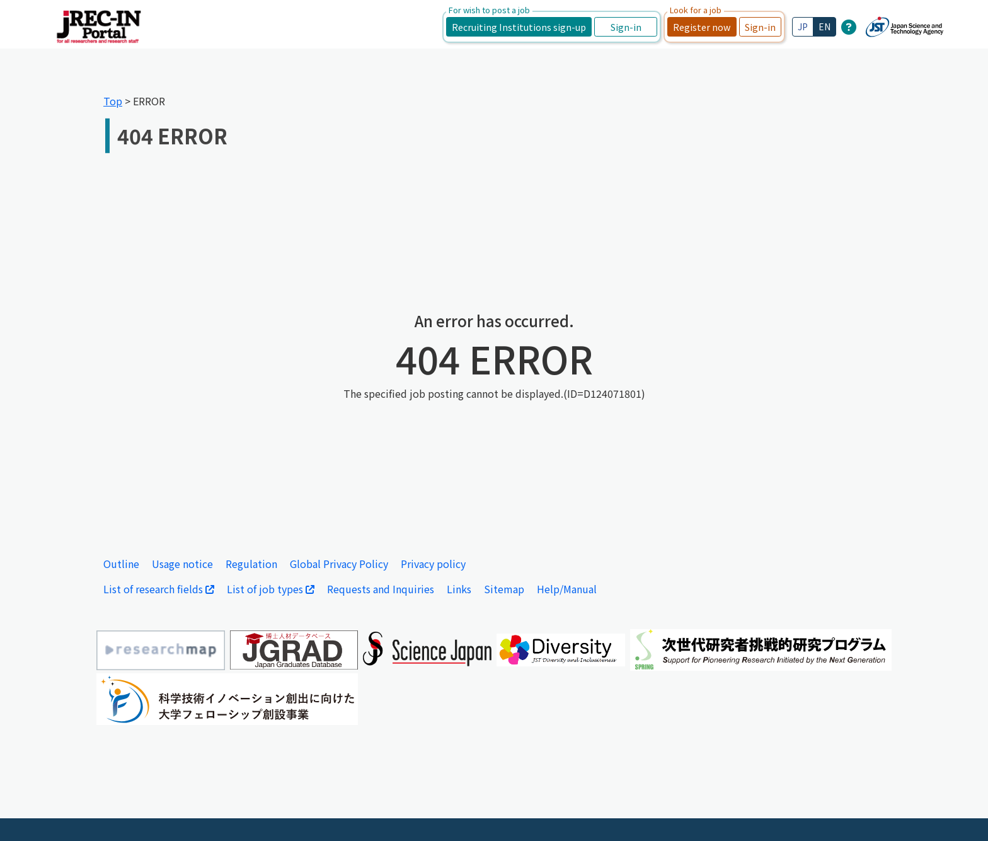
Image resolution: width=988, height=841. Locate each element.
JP (803, 26)
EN (824, 26)
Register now (702, 26)
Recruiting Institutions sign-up (519, 26)
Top (112, 100)
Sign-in (626, 26)
